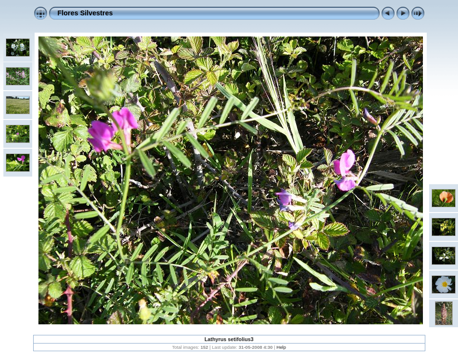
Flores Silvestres (85, 13)
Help (281, 347)
